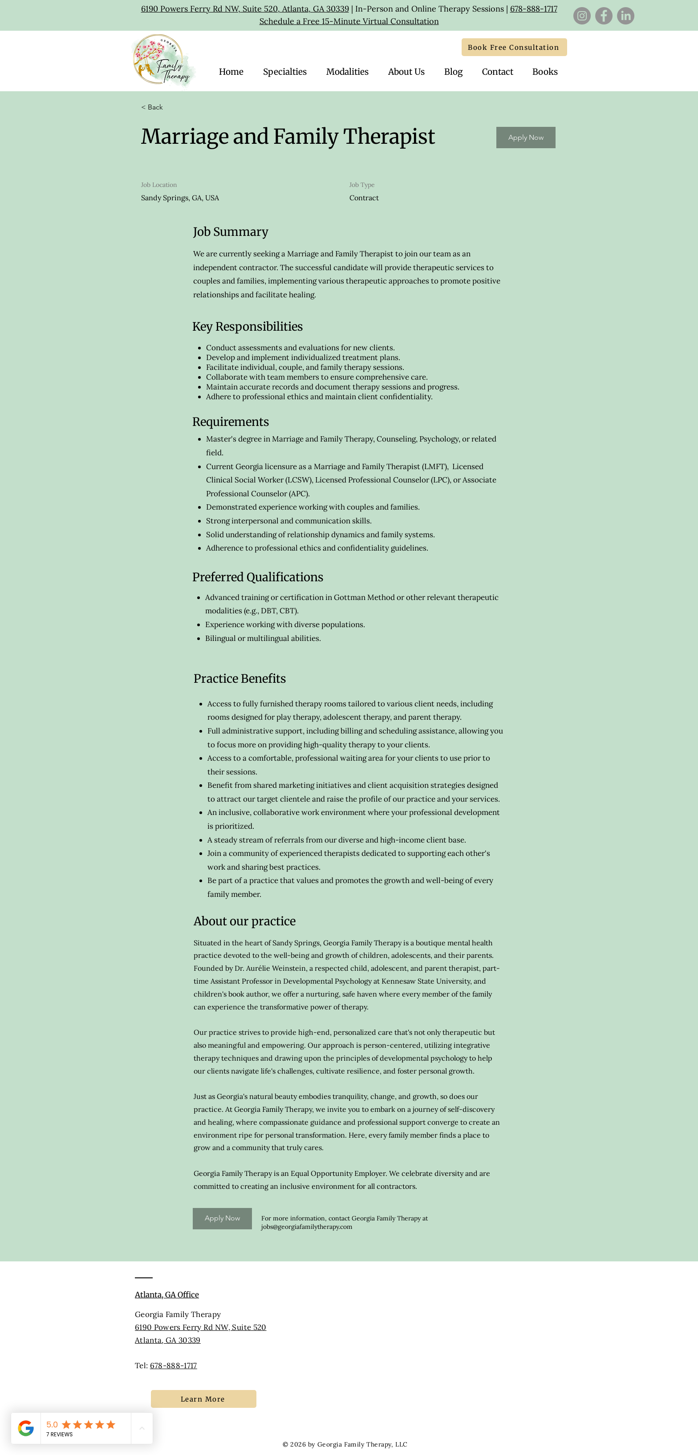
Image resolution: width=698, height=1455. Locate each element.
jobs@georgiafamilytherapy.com (307, 1227)
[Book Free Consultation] (514, 47)
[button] (497, 72)
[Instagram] (582, 15)
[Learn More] (203, 1399)
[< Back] (172, 107)
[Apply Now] (526, 137)
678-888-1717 (533, 9)
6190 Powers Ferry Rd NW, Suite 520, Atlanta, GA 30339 (245, 9)
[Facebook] (604, 15)
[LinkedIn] (625, 15)
